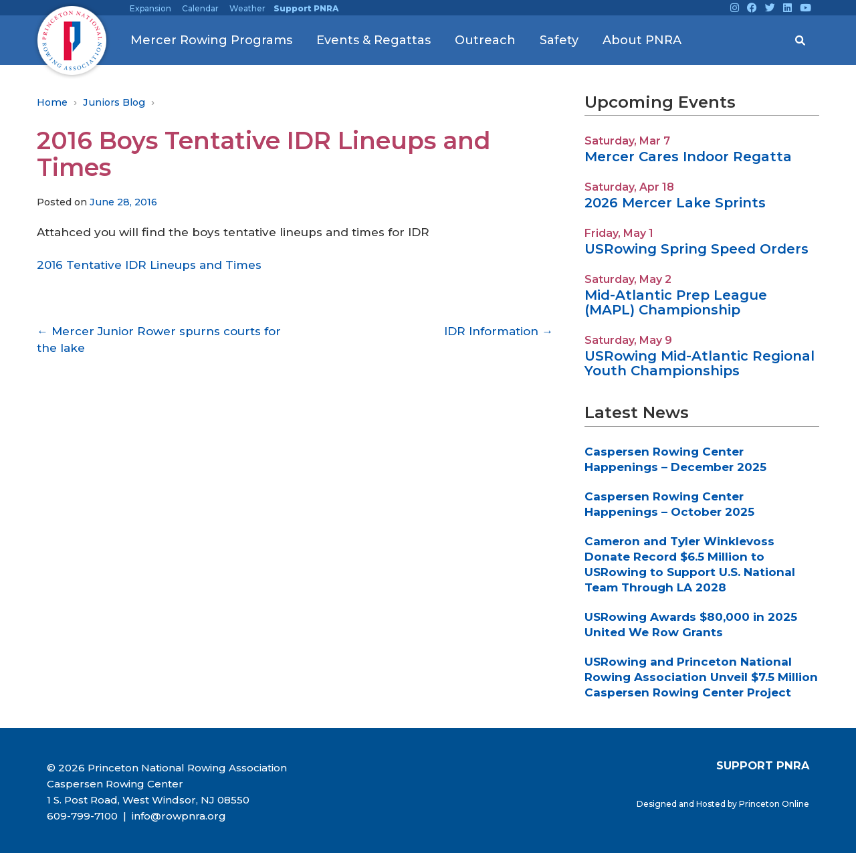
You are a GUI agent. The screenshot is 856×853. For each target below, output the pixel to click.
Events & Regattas (373, 40)
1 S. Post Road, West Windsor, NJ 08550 (148, 799)
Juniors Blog (114, 102)
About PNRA (642, 40)
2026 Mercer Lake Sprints (675, 202)
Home (52, 102)
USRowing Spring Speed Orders (696, 249)
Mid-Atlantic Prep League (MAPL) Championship (675, 302)
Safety (559, 40)
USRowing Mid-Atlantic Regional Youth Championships (699, 363)
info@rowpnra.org (177, 816)
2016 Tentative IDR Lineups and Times (149, 265)
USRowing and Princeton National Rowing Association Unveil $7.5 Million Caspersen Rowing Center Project (701, 677)
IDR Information (498, 331)
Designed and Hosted (682, 804)
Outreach (485, 40)
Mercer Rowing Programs (211, 40)
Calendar (200, 8)
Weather (247, 8)
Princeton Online (774, 804)
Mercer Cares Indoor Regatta (688, 156)
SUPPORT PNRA (762, 765)
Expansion (150, 8)
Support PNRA (306, 8)
